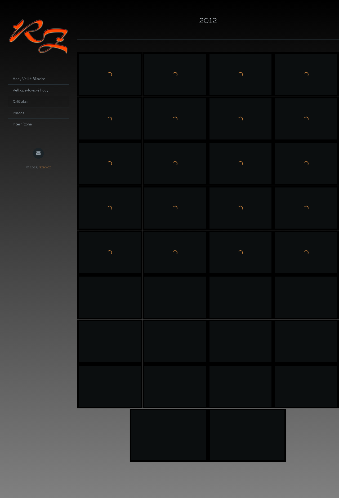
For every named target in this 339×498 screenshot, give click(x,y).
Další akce (21, 101)
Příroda (18, 112)
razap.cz (44, 167)
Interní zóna (22, 123)
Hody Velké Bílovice (29, 78)
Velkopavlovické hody (30, 90)
